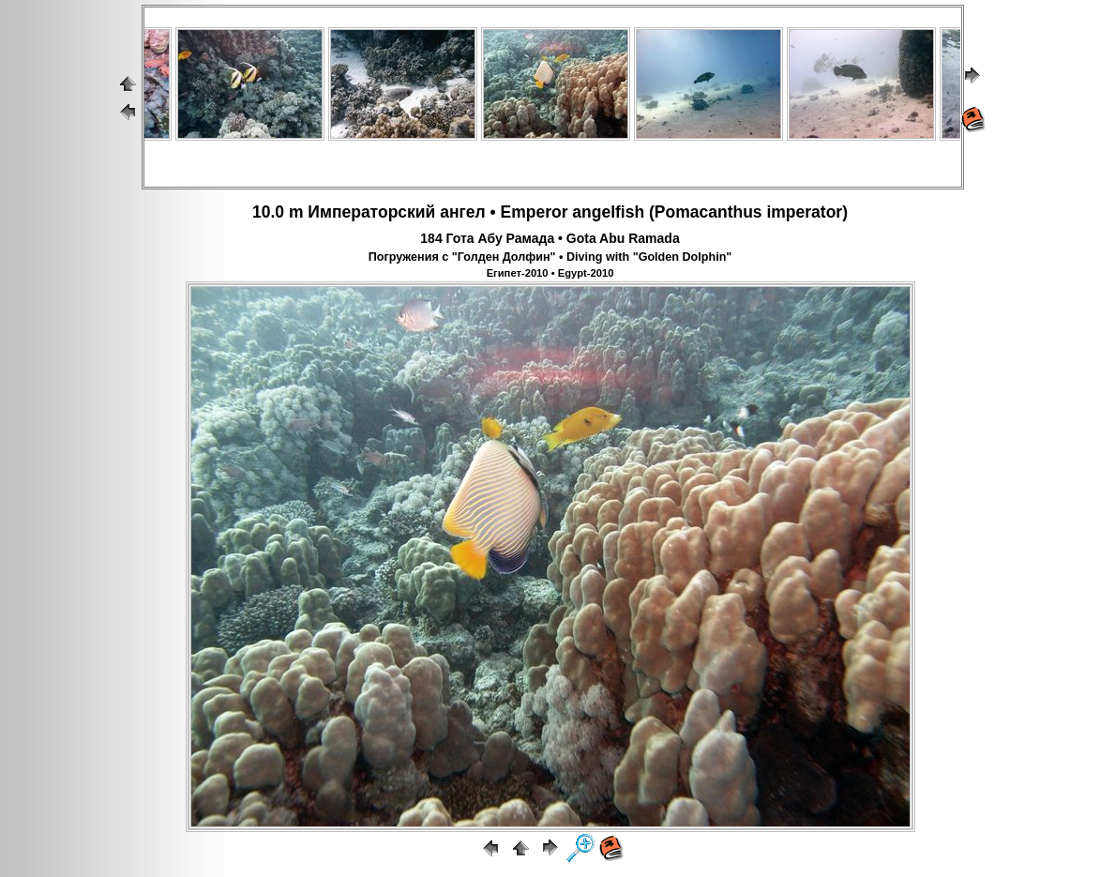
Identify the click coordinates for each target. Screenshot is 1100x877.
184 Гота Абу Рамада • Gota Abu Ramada (549, 238)
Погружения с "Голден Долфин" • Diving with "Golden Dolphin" (550, 257)
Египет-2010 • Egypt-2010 (550, 273)
